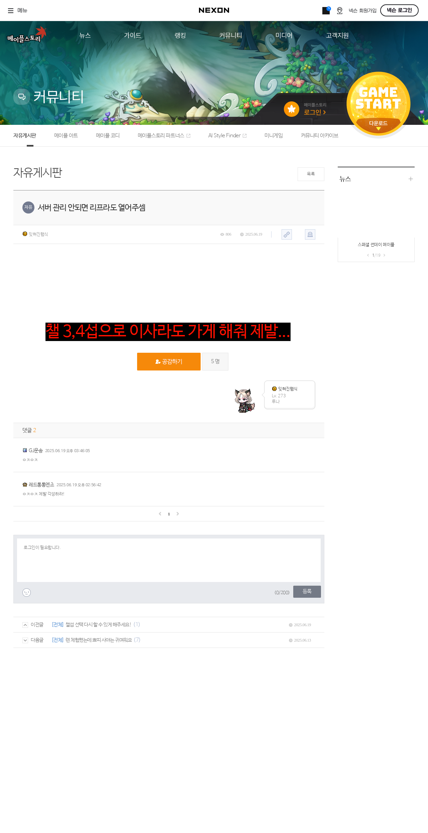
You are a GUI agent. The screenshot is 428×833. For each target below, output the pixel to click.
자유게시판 (24, 136)
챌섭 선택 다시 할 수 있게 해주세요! (99, 625)
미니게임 (273, 136)
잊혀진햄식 (35, 234)
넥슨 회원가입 (363, 11)
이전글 (32, 625)
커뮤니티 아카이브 (319, 136)
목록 (311, 174)
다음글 (32, 640)
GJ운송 (35, 450)
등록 (307, 591)
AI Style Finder (227, 136)
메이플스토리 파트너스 (164, 136)
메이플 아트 (66, 136)
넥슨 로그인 (399, 10)
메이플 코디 (108, 136)
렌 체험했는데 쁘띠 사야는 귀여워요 (99, 640)
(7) (137, 640)
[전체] (57, 625)
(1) (136, 624)
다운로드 (378, 126)
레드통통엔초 (41, 485)
